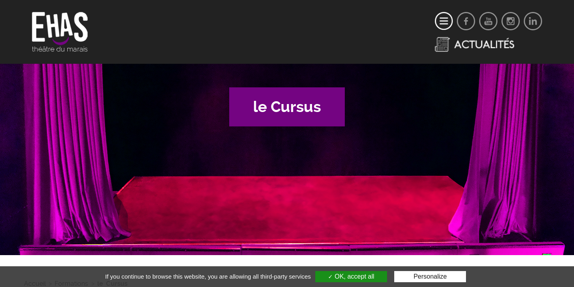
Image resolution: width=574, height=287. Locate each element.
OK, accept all (351, 276)
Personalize (430, 276)
